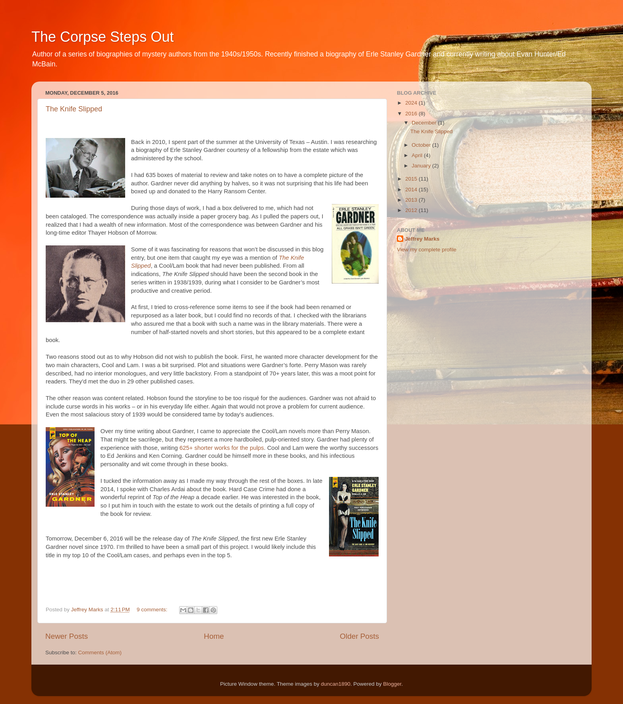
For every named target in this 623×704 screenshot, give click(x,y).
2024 (412, 103)
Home (214, 636)
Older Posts (359, 636)
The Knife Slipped (74, 109)
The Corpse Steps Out (102, 37)
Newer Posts (66, 636)
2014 (412, 190)
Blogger (392, 684)
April (418, 155)
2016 (412, 114)
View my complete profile (427, 250)
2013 (412, 200)
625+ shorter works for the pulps (222, 448)
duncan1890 (335, 684)
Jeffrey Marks (422, 239)
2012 (412, 210)
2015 (412, 179)
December (425, 123)
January (422, 166)
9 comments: (153, 610)
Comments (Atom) (100, 652)
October (422, 145)
